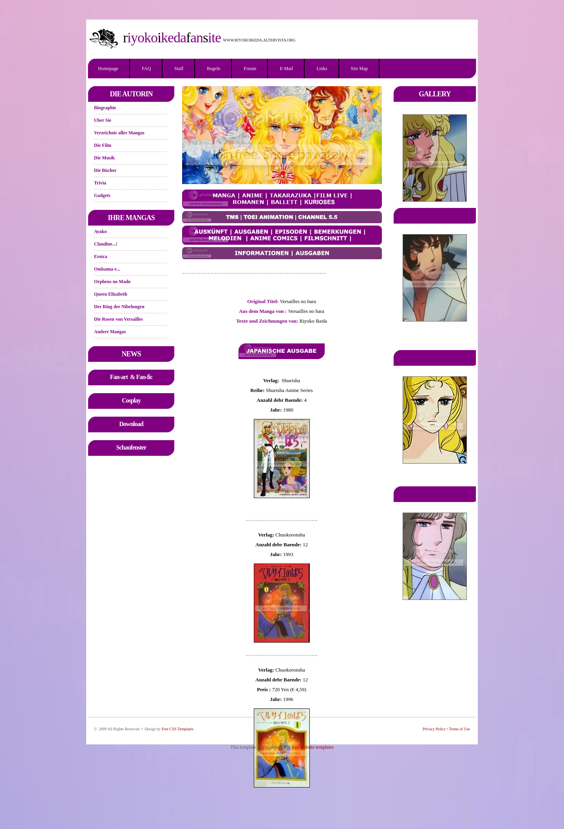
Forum (250, 68)
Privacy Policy (434, 729)
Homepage (108, 68)
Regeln (213, 68)
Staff (178, 68)
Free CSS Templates (177, 729)
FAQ (146, 68)
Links (321, 68)
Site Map (359, 68)
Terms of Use (459, 729)
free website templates (313, 747)
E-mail (286, 68)
